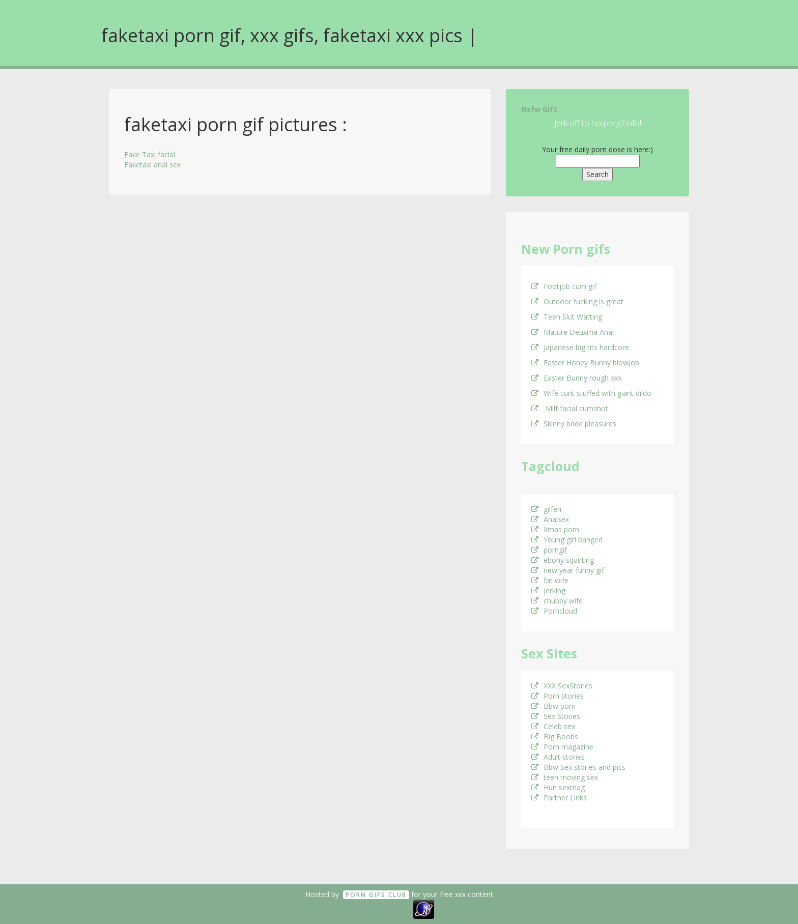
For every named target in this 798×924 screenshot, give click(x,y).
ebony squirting (562, 560)
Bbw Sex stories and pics (578, 767)
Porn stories (557, 696)
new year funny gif (567, 570)
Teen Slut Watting (566, 317)
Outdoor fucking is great (577, 301)
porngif (549, 550)
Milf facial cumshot (569, 408)
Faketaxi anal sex (152, 164)
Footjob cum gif (563, 286)
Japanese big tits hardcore (580, 347)
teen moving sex (564, 777)
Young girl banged (567, 539)
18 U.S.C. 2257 (387, 908)
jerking (548, 590)
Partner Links (559, 797)
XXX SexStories (561, 685)
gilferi (546, 509)
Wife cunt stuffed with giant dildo (591, 393)
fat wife (549, 580)
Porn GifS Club (376, 894)
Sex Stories (555, 716)
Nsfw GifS (539, 109)
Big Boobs (554, 736)
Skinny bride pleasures (573, 423)
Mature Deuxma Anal (572, 332)
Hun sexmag (558, 787)
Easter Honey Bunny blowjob (585, 362)
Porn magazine (562, 747)
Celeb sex (553, 726)
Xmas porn (555, 529)
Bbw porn (553, 706)
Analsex (550, 519)
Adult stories (558, 757)
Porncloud (554, 611)
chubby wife (557, 600)
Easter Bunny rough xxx (576, 378)
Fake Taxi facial (149, 154)
